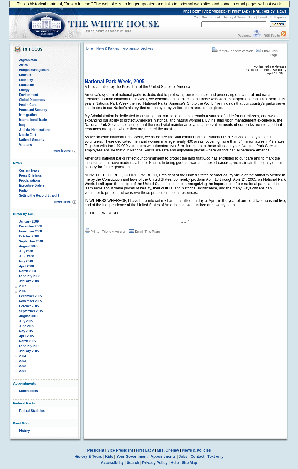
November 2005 (30, 301)
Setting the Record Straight (39, 195)
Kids (251, 17)
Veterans (25, 144)
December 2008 (30, 226)
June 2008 (26, 256)
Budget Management (34, 70)
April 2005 (26, 336)
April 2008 (26, 266)
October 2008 (29, 236)
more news (62, 201)
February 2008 (29, 276)
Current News (29, 170)
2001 (22, 371)
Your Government (207, 17)
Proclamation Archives (137, 48)
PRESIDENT (192, 11)
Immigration (28, 115)
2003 (22, 361)
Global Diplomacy (32, 100)
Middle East (27, 134)
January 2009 (29, 221)
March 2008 (27, 271)
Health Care (27, 105)
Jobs (183, 456)
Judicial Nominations (34, 130)
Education (26, 85)
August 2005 (28, 316)
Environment (28, 95)
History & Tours (234, 17)
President (95, 450)
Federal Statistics (32, 411)
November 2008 (30, 231)
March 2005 (27, 341)
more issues (62, 150)
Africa (23, 65)
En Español (278, 17)
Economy (26, 80)
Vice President (120, 450)
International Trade (33, 120)
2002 (22, 366)
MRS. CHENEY (263, 11)
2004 (22, 356)
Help (175, 463)
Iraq (22, 125)
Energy (24, 90)
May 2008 (26, 261)
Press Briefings (30, 175)
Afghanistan (28, 60)
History (24, 431)
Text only (215, 456)
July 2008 (26, 251)
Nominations (28, 391)
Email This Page (144, 231)
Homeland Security (33, 110)
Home (89, 48)
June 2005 (26, 326)
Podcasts (244, 35)
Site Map (189, 463)
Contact (198, 456)
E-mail (262, 17)
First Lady (145, 450)
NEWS (281, 11)
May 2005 (26, 331)
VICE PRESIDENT (217, 11)
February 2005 (29, 346)
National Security (31, 139)
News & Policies (107, 48)
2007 (22, 286)
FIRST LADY (241, 11)
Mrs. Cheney (168, 450)
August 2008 (28, 246)
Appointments (163, 456)
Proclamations (29, 180)
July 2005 (26, 321)
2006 (22, 291)
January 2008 (29, 281)
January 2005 (29, 351)
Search (133, 463)
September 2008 (31, 241)
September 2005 (31, 311)
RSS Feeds (272, 35)
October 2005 (29, 306)
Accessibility (112, 463)
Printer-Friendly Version (232, 51)
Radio (23, 190)
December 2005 (30, 296)
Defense (25, 75)
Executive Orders (31, 185)
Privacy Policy (154, 463)
